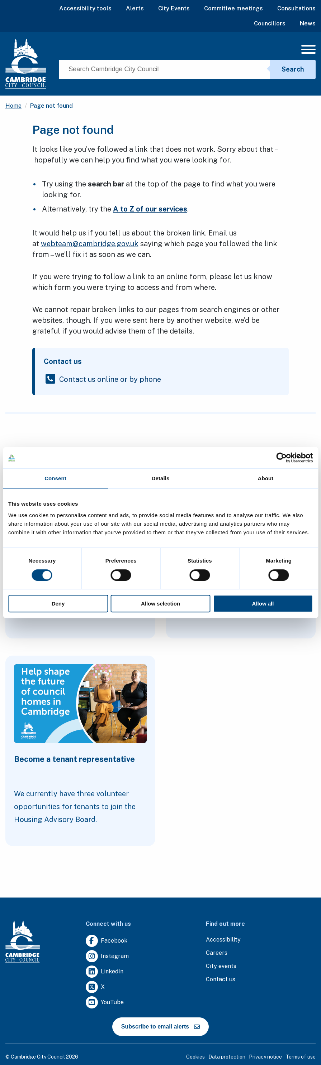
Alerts (135, 8)
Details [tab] (161, 478)
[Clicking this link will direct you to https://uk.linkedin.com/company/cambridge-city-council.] (104, 972)
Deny (58, 603)
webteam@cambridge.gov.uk (89, 243)
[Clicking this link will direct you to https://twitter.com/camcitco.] (95, 987)
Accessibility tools (85, 8)
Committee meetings (233, 8)
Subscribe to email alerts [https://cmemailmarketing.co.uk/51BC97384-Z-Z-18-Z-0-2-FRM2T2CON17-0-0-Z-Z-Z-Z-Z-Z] (160, 1026)
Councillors (269, 23)
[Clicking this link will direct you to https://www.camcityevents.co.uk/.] (221, 966)
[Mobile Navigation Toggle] (308, 51)
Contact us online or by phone (110, 379)
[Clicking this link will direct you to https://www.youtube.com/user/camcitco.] (105, 1002)
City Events (174, 8)
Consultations (296, 8)
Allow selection (160, 603)
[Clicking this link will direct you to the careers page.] (216, 953)
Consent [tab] (55, 478)
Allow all (263, 603)
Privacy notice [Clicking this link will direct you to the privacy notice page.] (265, 1057)
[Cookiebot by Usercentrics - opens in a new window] (281, 457)
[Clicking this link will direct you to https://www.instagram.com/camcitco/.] (107, 956)
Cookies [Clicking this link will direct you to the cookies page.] (195, 1057)
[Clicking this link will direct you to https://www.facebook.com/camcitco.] (106, 941)
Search (293, 69)
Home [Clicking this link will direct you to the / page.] (13, 105)
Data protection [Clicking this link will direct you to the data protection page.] (226, 1057)
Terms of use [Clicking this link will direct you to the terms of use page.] (300, 1057)
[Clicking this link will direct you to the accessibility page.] (223, 940)
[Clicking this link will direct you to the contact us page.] (220, 979)
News (308, 23)
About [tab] (266, 478)
